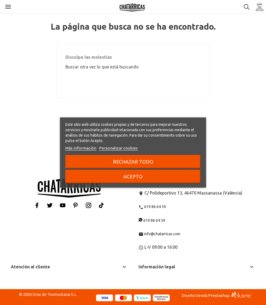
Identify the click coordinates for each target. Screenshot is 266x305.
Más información (80, 148)
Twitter (49, 205)
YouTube (62, 205)
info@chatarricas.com (159, 234)
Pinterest (75, 205)
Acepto (133, 176)
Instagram (88, 205)
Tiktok (101, 205)
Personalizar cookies (118, 148)
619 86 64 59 (152, 207)
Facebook (37, 205)
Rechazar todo (133, 161)
